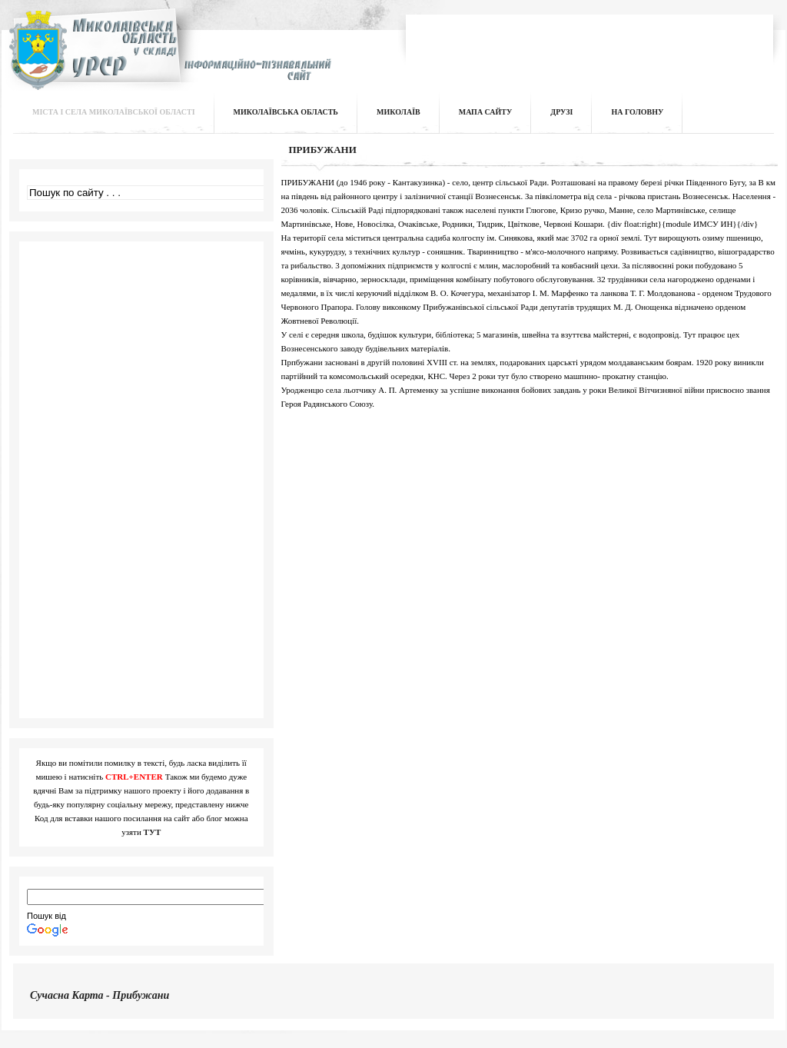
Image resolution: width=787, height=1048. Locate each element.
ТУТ (152, 832)
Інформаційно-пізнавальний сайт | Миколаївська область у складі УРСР (168, 58)
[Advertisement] (590, 41)
